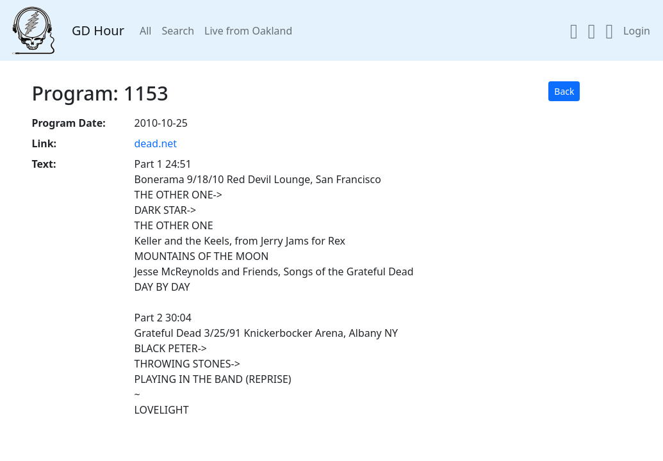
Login (636, 31)
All (145, 31)
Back (564, 91)
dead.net (155, 143)
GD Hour (98, 30)
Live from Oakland (248, 31)
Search (177, 31)
